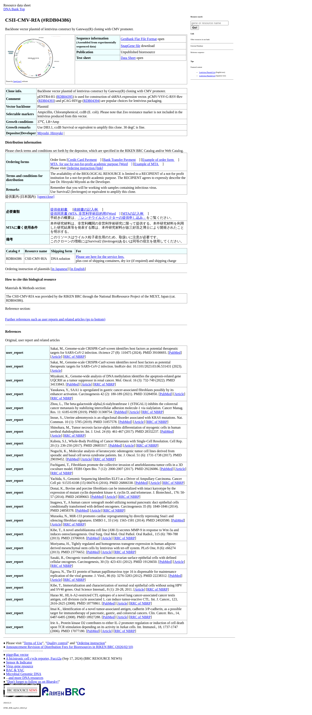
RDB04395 (65, 96)
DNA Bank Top (14, 9)
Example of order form (158, 160)
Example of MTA (146, 164)
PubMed (175, 352)
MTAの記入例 (133, 213)
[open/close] (45, 196)
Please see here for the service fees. (100, 256)
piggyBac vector (17, 654)
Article (56, 356)
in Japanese (59, 269)
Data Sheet (128, 58)
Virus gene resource (19, 666)
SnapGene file (130, 46)
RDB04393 (46, 101)
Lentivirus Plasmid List (207, 72)
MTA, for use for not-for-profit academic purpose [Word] (91, 164)
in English (78, 269)
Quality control (57, 643)
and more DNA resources (26, 678)
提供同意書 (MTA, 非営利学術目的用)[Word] (85, 213)
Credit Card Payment (82, 160)
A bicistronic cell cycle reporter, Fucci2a (33, 658)
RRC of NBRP (74, 356)
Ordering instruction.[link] (85, 168)
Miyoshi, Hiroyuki (50, 133)
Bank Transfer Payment (119, 160)
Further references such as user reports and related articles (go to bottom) (55, 319)
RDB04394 (91, 101)
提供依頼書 (59, 209)
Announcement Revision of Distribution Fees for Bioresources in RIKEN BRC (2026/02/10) (69, 647)
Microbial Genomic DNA (23, 674)
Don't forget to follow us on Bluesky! (33, 681)
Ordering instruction (91, 643)
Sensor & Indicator (19, 662)
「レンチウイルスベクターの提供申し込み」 (112, 217)
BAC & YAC (15, 670)
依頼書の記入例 (86, 209)
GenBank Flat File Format (139, 39)
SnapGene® (17, 81)
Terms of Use (33, 643)
